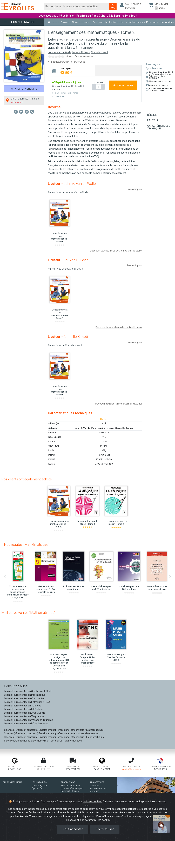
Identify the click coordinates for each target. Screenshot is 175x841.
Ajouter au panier (123, 85)
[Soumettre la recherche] (113, 6)
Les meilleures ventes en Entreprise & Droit (27, 702)
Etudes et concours (26, 730)
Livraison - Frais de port (72, 788)
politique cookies (92, 801)
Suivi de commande (70, 785)
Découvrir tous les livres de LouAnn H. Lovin (119, 327)
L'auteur (152, 120)
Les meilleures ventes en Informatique (24, 694)
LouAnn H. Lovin (81, 52)
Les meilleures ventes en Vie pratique (24, 716)
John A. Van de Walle (59, 52)
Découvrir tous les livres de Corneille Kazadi (118, 403)
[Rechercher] (76, 6)
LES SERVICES (97, 782)
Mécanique (92, 733)
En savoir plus (134, 189)
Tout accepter (73, 829)
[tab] (71, 70)
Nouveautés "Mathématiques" (26, 544)
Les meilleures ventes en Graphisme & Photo (28, 691)
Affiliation (94, 785)
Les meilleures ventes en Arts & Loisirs (24, 712)
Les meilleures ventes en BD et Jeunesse (26, 723)
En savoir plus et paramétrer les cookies (88, 820)
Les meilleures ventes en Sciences (22, 705)
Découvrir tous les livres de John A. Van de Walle (116, 250)
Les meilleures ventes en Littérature (23, 709)
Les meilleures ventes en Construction (24, 698)
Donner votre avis (84, 56)
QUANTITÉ (98, 82)
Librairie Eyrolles (39, 785)
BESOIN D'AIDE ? (69, 782)
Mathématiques (95, 730)
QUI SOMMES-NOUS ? (13, 782)
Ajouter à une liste (24, 89)
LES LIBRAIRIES (39, 782)
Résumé (152, 115)
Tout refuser (105, 829)
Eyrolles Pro (37, 788)
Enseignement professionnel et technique (61, 730)
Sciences (9, 730)
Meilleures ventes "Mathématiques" (28, 613)
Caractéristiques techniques (158, 127)
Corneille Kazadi (99, 52)
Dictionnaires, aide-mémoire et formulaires (39, 740)
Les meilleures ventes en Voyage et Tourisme (28, 720)
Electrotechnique (95, 737)
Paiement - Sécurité (70, 791)
